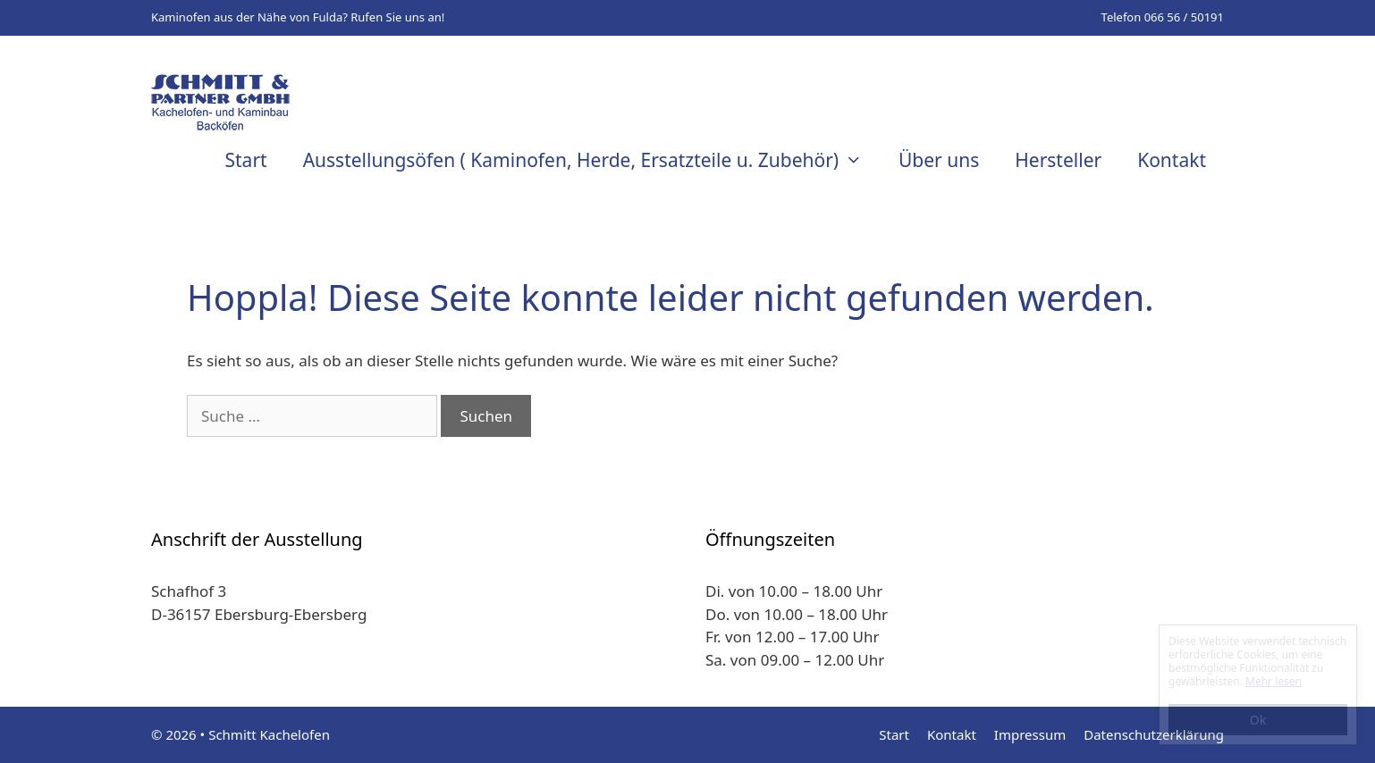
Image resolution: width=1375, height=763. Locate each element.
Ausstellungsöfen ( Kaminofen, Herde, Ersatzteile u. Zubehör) (592, 160)
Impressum (1030, 734)
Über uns (938, 159)
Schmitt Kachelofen (269, 734)
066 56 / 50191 (1184, 17)
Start (246, 159)
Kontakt (1171, 159)
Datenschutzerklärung (1154, 734)
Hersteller (1058, 159)
